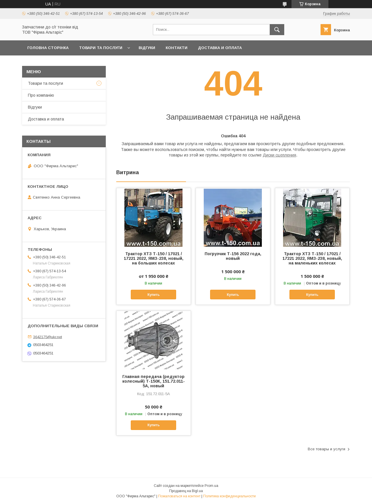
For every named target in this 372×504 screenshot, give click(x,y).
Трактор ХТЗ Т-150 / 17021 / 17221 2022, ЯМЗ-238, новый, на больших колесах (153, 258)
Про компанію (41, 95)
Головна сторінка (48, 48)
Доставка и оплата (220, 48)
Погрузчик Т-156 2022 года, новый (233, 256)
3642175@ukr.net (47, 336)
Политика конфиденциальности (229, 496)
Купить (153, 295)
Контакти (176, 48)
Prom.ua (211, 486)
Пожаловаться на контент (179, 496)
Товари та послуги (100, 48)
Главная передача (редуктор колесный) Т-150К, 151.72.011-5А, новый (153, 381)
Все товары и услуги (326, 449)
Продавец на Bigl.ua (186, 491)
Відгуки (147, 48)
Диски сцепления (279, 155)
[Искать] (277, 29)
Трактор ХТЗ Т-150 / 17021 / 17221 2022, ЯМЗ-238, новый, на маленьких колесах (312, 258)
